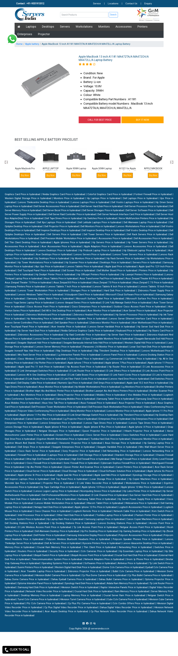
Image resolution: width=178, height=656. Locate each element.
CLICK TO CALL (16, 649)
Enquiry (148, 3)
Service (97, 3)
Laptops (31, 26)
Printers (142, 26)
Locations (113, 3)
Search (113, 14)
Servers (65, 26)
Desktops (48, 26)
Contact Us (131, 3)
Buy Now (25, 175)
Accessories (124, 26)
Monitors (104, 26)
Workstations (84, 26)
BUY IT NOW (142, 119)
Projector (44, 34)
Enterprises (24, 34)
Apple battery (32, 44)
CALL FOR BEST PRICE (100, 119)
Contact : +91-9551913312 (30, 3)
